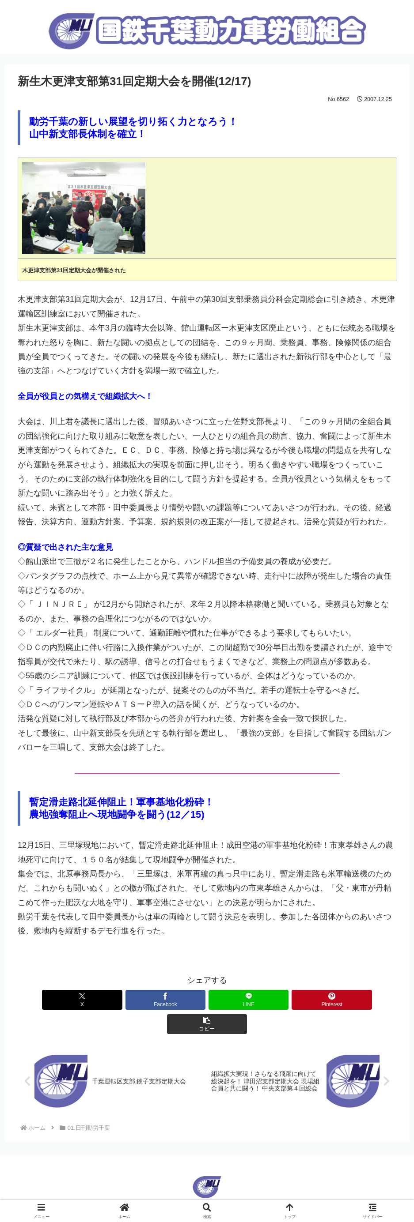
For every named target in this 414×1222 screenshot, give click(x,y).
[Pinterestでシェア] (270, 1000)
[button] (334, 1000)
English (192, 1183)
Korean (222, 1183)
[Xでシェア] (79, 1000)
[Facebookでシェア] (143, 1000)
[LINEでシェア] (207, 1000)
